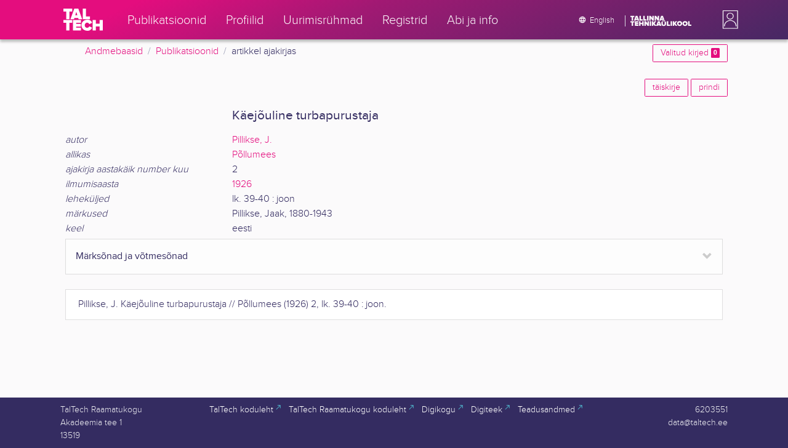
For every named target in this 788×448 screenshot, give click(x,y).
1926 (242, 184)
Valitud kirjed (690, 53)
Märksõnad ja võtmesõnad (132, 256)
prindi (709, 87)
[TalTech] (83, 19)
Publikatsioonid (187, 51)
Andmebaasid (114, 51)
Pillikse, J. (252, 140)
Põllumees (254, 155)
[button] (727, 19)
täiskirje (666, 87)
